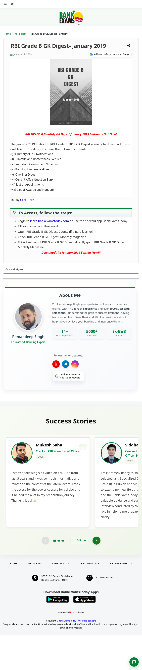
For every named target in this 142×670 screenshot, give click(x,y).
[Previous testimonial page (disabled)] (45, 575)
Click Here (27, 200)
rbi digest (21, 33)
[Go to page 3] (62, 575)
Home (7, 33)
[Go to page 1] (54, 575)
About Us (35, 598)
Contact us (60, 598)
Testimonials (89, 598)
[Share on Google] (110, 54)
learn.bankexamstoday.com (49, 221)
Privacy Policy (121, 598)
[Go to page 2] (58, 575)
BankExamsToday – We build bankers (77, 655)
